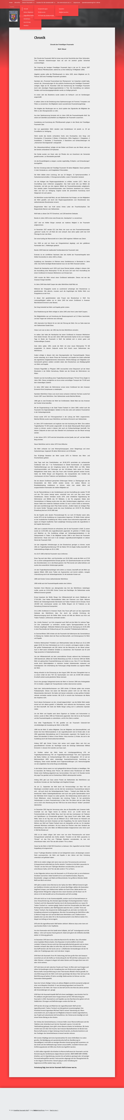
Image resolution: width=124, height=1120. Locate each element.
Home (11, 2)
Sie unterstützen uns (64, 2)
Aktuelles (17, 2)
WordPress (41, 1110)
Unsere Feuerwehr (28, 2)
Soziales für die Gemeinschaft (45, 2)
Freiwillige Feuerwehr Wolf (38, 16)
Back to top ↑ (54, 1110)
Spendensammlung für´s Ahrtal (91, 2)
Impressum (76, 2)
